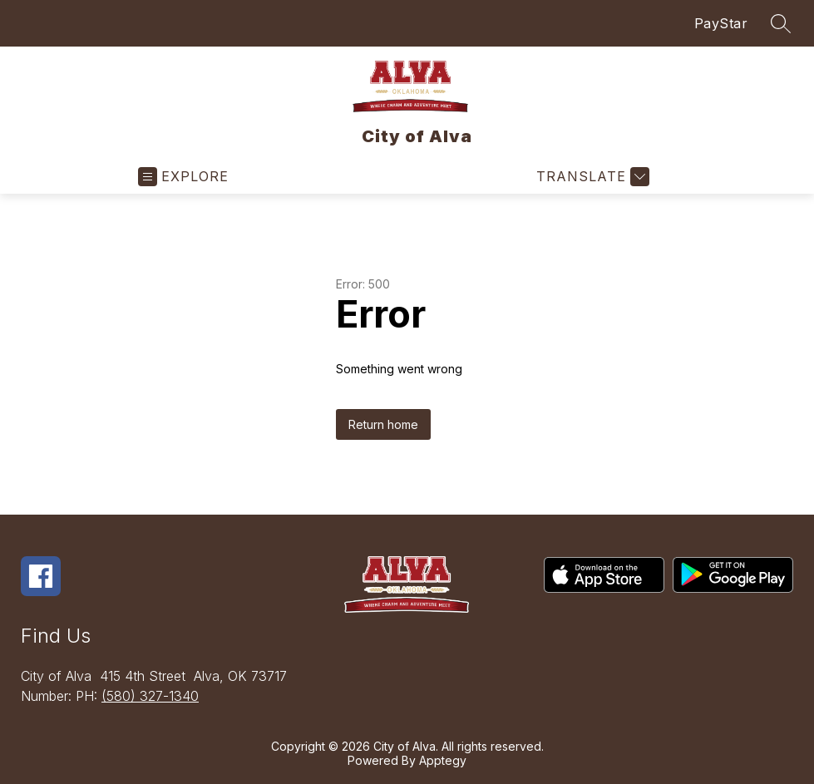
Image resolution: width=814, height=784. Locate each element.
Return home (383, 424)
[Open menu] (183, 176)
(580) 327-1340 (150, 696)
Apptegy (442, 760)
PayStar (721, 23)
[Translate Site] (590, 176)
